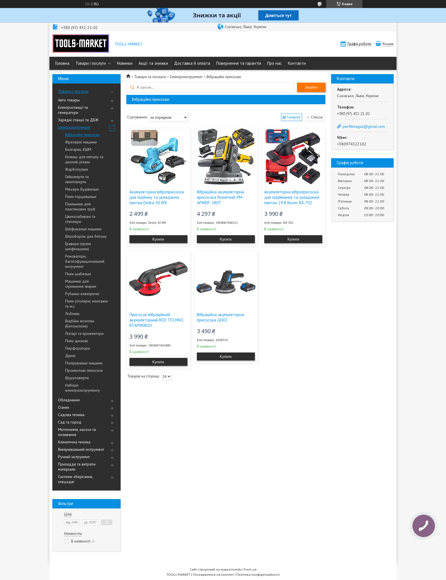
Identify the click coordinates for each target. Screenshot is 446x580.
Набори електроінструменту (82, 388)
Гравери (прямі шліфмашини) (78, 246)
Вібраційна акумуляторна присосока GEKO (220, 317)
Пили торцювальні (80, 196)
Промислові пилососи (84, 370)
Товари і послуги (90, 63)
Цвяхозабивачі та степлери (80, 219)
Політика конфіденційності (258, 574)
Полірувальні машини (83, 363)
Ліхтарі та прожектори (84, 333)
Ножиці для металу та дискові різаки (84, 159)
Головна (62, 63)
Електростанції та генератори (73, 110)
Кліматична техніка (74, 442)
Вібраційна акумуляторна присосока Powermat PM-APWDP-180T (220, 197)
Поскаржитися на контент (213, 574)
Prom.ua (250, 569)
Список (317, 117)
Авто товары (69, 100)
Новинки (125, 63)
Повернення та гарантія (238, 63)
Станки (63, 407)
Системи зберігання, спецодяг (75, 479)
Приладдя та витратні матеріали (77, 467)
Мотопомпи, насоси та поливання (77, 432)
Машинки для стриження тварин (80, 284)
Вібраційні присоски (82, 134)
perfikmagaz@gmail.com (363, 126)
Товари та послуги (150, 76)
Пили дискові (76, 340)
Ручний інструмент (74, 456)
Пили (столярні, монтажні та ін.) (86, 304)
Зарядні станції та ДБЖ (78, 119)
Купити (158, 239)
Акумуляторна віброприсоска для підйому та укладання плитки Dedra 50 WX (156, 197)
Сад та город (69, 422)
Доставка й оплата (192, 63)
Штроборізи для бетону (86, 236)
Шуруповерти (77, 377)
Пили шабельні (78, 273)
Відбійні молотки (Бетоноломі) (79, 323)
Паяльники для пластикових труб (80, 206)
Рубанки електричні (82, 293)
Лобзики (72, 313)
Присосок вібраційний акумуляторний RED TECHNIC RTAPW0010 (156, 320)
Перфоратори (77, 348)
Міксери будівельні (82, 189)
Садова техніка (71, 414)
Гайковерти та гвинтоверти (77, 179)
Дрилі (70, 355)
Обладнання (69, 399)
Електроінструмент (74, 127)
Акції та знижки (153, 63)
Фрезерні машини (81, 142)
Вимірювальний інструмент (81, 449)
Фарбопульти (76, 169)
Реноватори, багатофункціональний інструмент (84, 261)
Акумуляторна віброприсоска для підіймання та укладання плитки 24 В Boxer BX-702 (291, 197)
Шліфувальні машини (83, 228)
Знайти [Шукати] (311, 87)
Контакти (297, 63)
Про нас (274, 63)
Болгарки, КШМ (78, 149)
